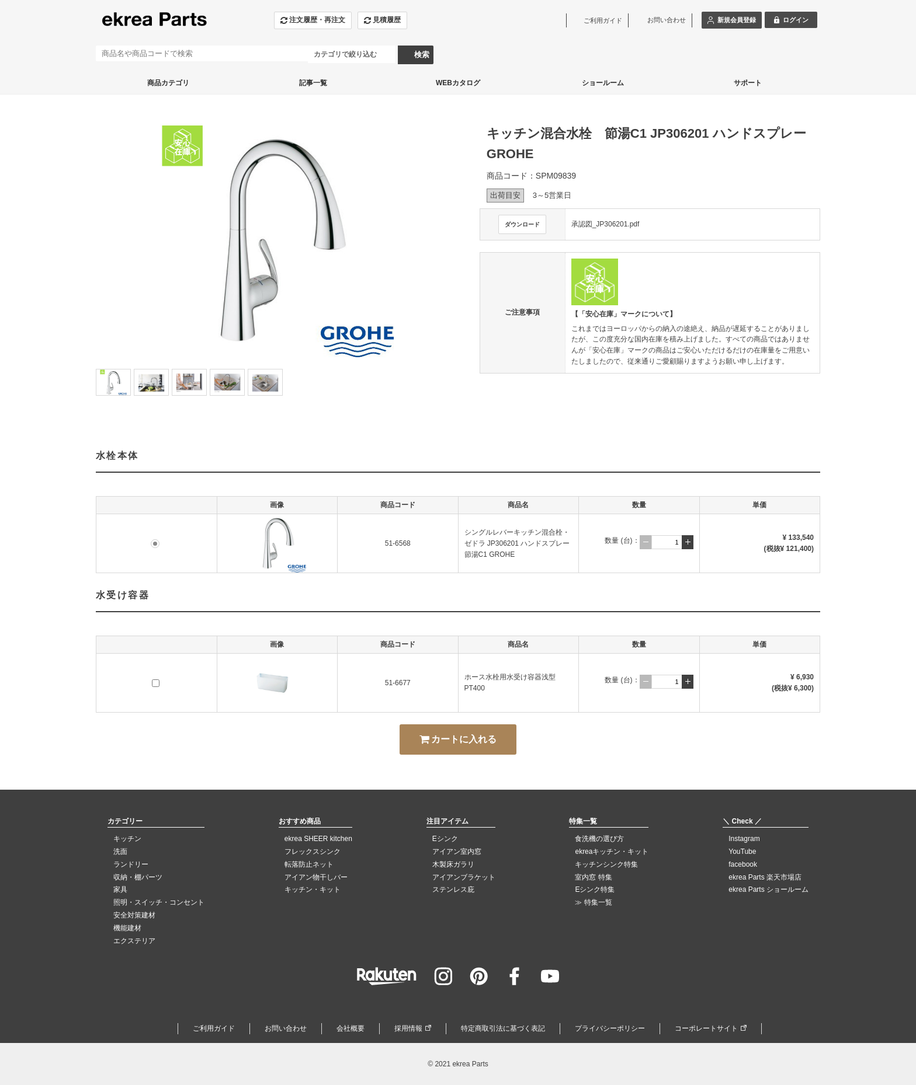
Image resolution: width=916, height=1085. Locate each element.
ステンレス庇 (453, 889)
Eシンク (445, 839)
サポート (748, 83)
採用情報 (408, 1028)
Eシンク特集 (595, 889)
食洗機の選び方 (599, 839)
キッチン (127, 839)
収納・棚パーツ (137, 877)
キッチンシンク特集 (606, 864)
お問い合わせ (286, 1028)
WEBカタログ (458, 83)
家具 (120, 889)
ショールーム (603, 83)
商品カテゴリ (168, 83)
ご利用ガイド (214, 1028)
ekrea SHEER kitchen (318, 839)
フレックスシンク (312, 851)
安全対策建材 (134, 915)
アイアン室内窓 (456, 851)
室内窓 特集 (593, 877)
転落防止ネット (309, 864)
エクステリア (134, 941)
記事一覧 (313, 83)
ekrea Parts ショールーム (768, 889)
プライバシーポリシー (610, 1028)
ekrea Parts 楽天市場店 (764, 877)
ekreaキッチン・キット (611, 851)
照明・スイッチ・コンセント (158, 902)
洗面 (120, 851)
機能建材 (127, 928)
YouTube (742, 851)
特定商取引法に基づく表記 (503, 1028)
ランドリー (130, 864)
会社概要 (350, 1028)
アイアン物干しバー (316, 877)
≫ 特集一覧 (593, 902)
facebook (742, 864)
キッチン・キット (312, 889)
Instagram (743, 839)
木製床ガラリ (453, 864)
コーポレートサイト (706, 1028)
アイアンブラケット (463, 877)
